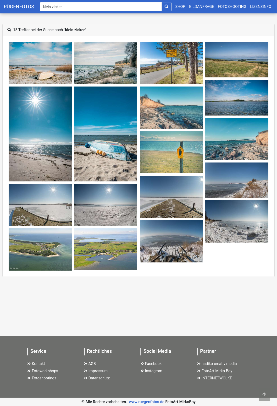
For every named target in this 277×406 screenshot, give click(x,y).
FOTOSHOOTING (232, 6)
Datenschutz (97, 378)
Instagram (151, 371)
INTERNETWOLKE (214, 378)
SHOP (180, 6)
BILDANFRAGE (201, 6)
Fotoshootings (41, 378)
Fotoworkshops (42, 371)
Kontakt (36, 363)
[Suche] (100, 6)
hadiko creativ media (217, 363)
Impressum (96, 371)
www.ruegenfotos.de (146, 402)
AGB (90, 363)
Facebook (150, 363)
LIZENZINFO (260, 6)
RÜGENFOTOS (19, 7)
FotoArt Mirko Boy (215, 371)
